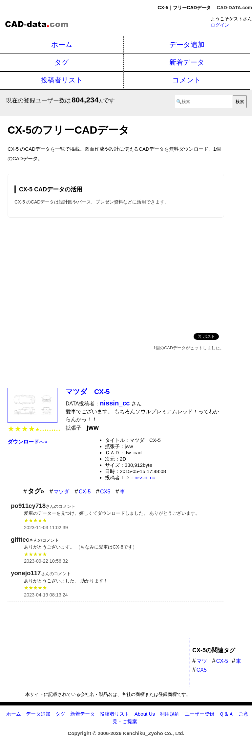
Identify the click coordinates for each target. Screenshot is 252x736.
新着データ (186, 62)
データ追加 (186, 44)
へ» (27, 441)
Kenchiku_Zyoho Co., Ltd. (153, 733)
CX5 (105, 491)
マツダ (61, 491)
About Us (145, 714)
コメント (186, 80)
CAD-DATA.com (234, 7)
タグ (61, 62)
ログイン (220, 25)
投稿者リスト (62, 80)
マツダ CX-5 (88, 391)
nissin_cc (145, 477)
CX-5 (85, 491)
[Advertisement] (116, 274)
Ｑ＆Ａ (226, 714)
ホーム (62, 44)
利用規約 (169, 714)
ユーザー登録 (199, 714)
